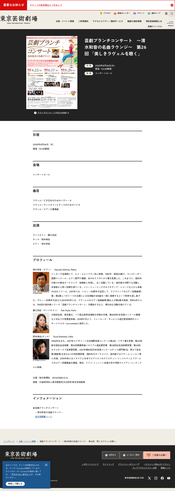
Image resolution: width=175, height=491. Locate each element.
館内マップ (150, 14)
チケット (135, 15)
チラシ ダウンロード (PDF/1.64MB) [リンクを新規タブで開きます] (52, 116)
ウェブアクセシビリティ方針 (144, 471)
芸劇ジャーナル (154, 28)
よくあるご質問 (131, 458)
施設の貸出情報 (133, 22)
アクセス (101, 14)
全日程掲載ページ (43, 420)
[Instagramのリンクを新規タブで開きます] (155, 481)
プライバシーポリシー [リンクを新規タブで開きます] (20, 475)
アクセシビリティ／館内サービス (107, 22)
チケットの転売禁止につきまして (46, 5)
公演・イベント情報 (64, 22)
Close (172, 5)
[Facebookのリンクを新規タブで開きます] (162, 481)
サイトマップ (108, 467)
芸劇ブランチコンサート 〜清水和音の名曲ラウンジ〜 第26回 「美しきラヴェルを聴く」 (78, 444)
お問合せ (110, 458)
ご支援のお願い (156, 458)
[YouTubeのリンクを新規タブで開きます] (168, 481)
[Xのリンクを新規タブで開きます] (149, 481)
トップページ (9, 444)
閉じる (46, 465)
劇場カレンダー (118, 14)
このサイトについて (90, 467)
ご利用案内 (82, 22)
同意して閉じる (15, 484)
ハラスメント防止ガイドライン (157, 467)
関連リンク (165, 471)
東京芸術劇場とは (153, 22)
